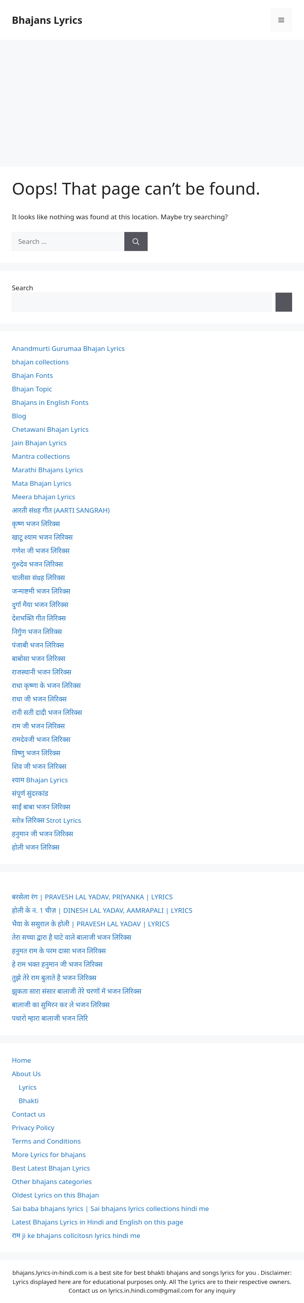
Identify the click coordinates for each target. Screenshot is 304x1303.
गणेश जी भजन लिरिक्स (41, 550)
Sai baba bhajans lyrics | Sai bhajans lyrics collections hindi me (110, 1208)
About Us (26, 1073)
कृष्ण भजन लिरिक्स (36, 523)
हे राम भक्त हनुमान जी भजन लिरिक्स (57, 964)
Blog (19, 415)
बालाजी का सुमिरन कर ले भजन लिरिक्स (61, 1004)
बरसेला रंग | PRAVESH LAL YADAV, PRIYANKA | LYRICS (92, 896)
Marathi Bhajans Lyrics (47, 469)
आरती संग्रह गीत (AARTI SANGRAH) (61, 510)
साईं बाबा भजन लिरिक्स (41, 806)
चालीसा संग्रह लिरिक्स (38, 577)
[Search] (136, 241)
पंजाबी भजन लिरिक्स (38, 645)
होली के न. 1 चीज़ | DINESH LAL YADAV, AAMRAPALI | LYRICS (102, 910)
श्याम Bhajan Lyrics (40, 779)
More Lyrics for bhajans (49, 1154)
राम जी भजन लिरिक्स (38, 725)
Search (22, 287)
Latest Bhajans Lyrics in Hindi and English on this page (97, 1221)
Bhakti (29, 1100)
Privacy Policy (33, 1127)
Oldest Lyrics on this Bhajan (55, 1195)
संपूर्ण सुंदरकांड (30, 793)
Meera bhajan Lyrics (43, 496)
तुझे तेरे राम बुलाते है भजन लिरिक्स (54, 977)
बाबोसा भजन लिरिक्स (38, 658)
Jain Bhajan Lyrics (39, 442)
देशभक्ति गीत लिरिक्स (39, 618)
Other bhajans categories (52, 1181)
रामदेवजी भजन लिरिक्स (41, 739)
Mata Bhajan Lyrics (41, 483)
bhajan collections (40, 361)
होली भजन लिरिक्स (35, 847)
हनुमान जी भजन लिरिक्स (42, 833)
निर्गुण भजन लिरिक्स (37, 631)
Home (21, 1060)
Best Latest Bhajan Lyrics (51, 1168)
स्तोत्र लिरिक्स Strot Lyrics (46, 820)
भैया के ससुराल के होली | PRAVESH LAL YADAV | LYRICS (90, 923)
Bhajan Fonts (32, 375)
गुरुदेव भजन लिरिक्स (37, 564)
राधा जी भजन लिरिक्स (39, 698)
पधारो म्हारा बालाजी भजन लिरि (50, 1018)
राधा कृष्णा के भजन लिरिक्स (46, 685)
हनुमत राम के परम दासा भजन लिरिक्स (59, 950)
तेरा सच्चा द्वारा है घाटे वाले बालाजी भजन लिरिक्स (71, 937)
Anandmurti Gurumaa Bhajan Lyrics (68, 348)
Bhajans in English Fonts (50, 402)
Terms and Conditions (46, 1141)
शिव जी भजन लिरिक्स (39, 766)
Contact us (29, 1114)
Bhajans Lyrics (47, 20)
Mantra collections (41, 456)
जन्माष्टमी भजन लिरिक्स (41, 591)
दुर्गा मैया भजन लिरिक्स (40, 604)
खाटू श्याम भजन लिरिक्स (42, 537)
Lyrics (27, 1087)
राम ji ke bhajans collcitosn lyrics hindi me (76, 1235)
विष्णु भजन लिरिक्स (36, 752)
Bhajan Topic (32, 388)
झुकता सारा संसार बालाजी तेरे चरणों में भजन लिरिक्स (76, 991)
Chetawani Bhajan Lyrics (50, 429)
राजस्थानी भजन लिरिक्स (41, 671)
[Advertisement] (152, 99)
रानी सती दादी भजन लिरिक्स (47, 712)
